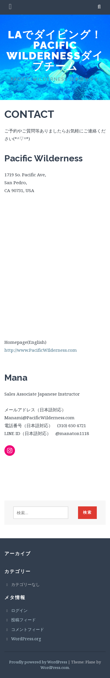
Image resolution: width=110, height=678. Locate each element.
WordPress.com (54, 667)
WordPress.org (26, 638)
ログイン (19, 610)
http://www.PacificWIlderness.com (40, 350)
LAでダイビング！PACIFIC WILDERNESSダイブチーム (55, 50)
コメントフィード (27, 629)
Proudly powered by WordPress (38, 662)
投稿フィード (23, 619)
